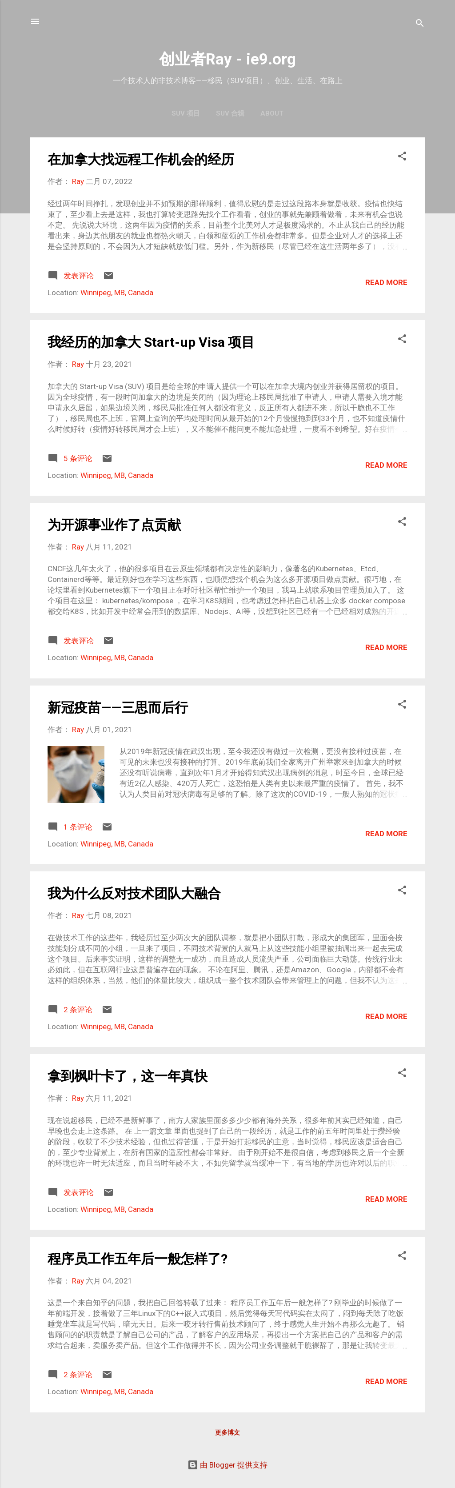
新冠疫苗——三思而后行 (118, 707)
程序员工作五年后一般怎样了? (138, 1259)
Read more (386, 282)
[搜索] (420, 24)
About (271, 113)
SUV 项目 (186, 113)
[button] (402, 157)
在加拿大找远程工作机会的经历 (141, 159)
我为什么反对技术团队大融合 (134, 893)
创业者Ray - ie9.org (227, 59)
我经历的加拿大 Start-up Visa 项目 (151, 342)
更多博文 (227, 1432)
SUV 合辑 (230, 113)
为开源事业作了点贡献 (114, 525)
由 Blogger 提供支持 (227, 1464)
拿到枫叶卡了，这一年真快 (128, 1076)
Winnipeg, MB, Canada (116, 292)
